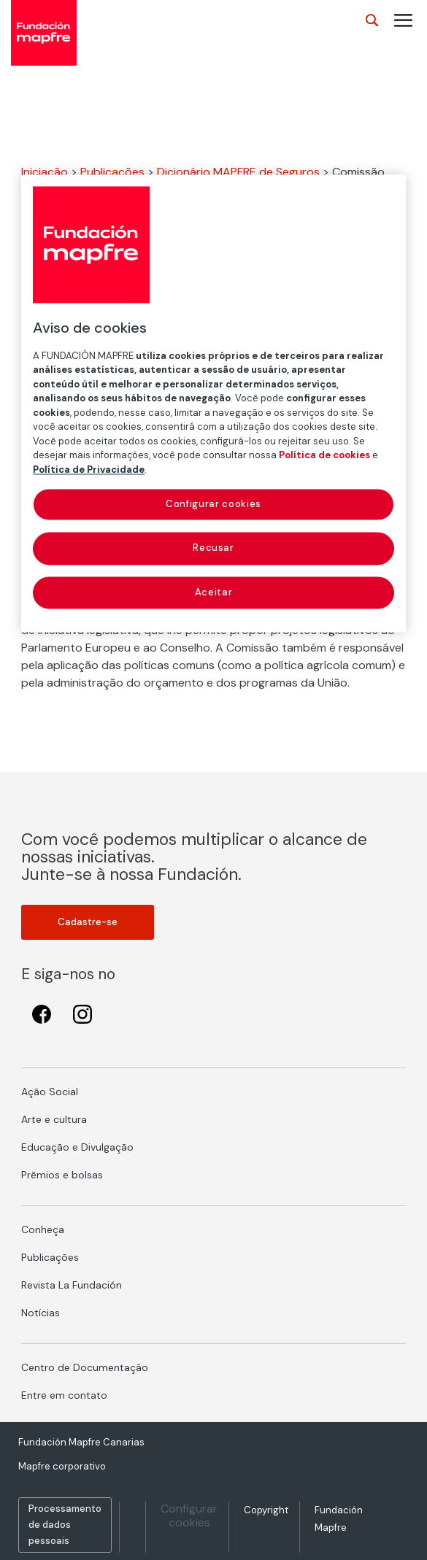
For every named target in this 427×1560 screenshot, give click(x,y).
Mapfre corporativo (62, 1466)
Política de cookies (324, 455)
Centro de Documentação (84, 1367)
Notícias (40, 1312)
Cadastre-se (88, 922)
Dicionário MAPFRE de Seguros (238, 171)
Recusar (213, 548)
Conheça (42, 1229)
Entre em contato (64, 1395)
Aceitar (214, 592)
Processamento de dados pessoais (64, 1524)
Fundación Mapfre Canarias (81, 1442)
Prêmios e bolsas (62, 1174)
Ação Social (49, 1091)
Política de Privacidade (89, 469)
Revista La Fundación (71, 1284)
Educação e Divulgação (77, 1147)
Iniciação (44, 171)
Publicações (112, 171)
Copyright (266, 1510)
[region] (213, 403)
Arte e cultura (54, 1119)
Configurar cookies (189, 1515)
